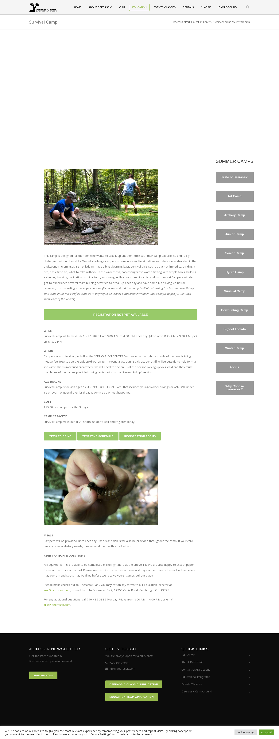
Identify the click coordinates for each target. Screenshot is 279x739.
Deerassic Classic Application (134, 684)
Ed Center (188, 655)
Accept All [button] (266, 732)
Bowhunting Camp (234, 310)
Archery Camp (234, 215)
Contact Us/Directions (195, 669)
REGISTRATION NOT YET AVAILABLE (120, 314)
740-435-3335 (119, 663)
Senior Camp (234, 253)
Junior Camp (234, 234)
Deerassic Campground (196, 691)
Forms (234, 367)
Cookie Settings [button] (246, 732)
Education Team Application (132, 696)
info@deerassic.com (122, 668)
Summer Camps (222, 22)
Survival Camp (234, 291)
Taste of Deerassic (234, 177)
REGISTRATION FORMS (140, 436)
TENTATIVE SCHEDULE (97, 436)
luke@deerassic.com (57, 590)
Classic (206, 7)
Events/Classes (165, 7)
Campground (228, 7)
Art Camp (234, 196)
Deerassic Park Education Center (192, 22)
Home (77, 7)
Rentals (188, 7)
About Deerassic (100, 7)
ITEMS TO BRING (60, 436)
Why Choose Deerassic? (234, 388)
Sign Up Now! (43, 675)
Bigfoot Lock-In (234, 329)
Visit (122, 7)
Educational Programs (195, 677)
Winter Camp (234, 348)
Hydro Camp (235, 272)
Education (139, 7)
